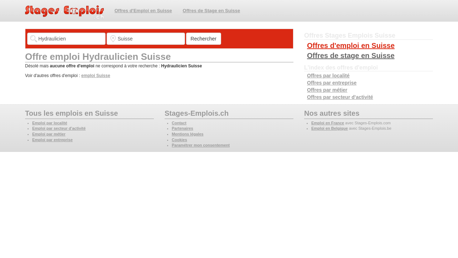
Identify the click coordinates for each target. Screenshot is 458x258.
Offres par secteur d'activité (340, 97)
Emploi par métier (48, 134)
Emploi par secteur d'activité (59, 128)
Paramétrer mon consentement (201, 145)
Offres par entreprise (332, 83)
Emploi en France (327, 123)
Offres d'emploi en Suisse (351, 45)
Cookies (179, 140)
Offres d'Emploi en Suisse (143, 10)
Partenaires (182, 128)
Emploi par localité (49, 123)
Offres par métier (327, 90)
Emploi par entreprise (52, 140)
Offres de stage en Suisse (351, 55)
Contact (179, 123)
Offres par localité (328, 75)
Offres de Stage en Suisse (211, 10)
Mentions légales (188, 134)
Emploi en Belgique (329, 128)
